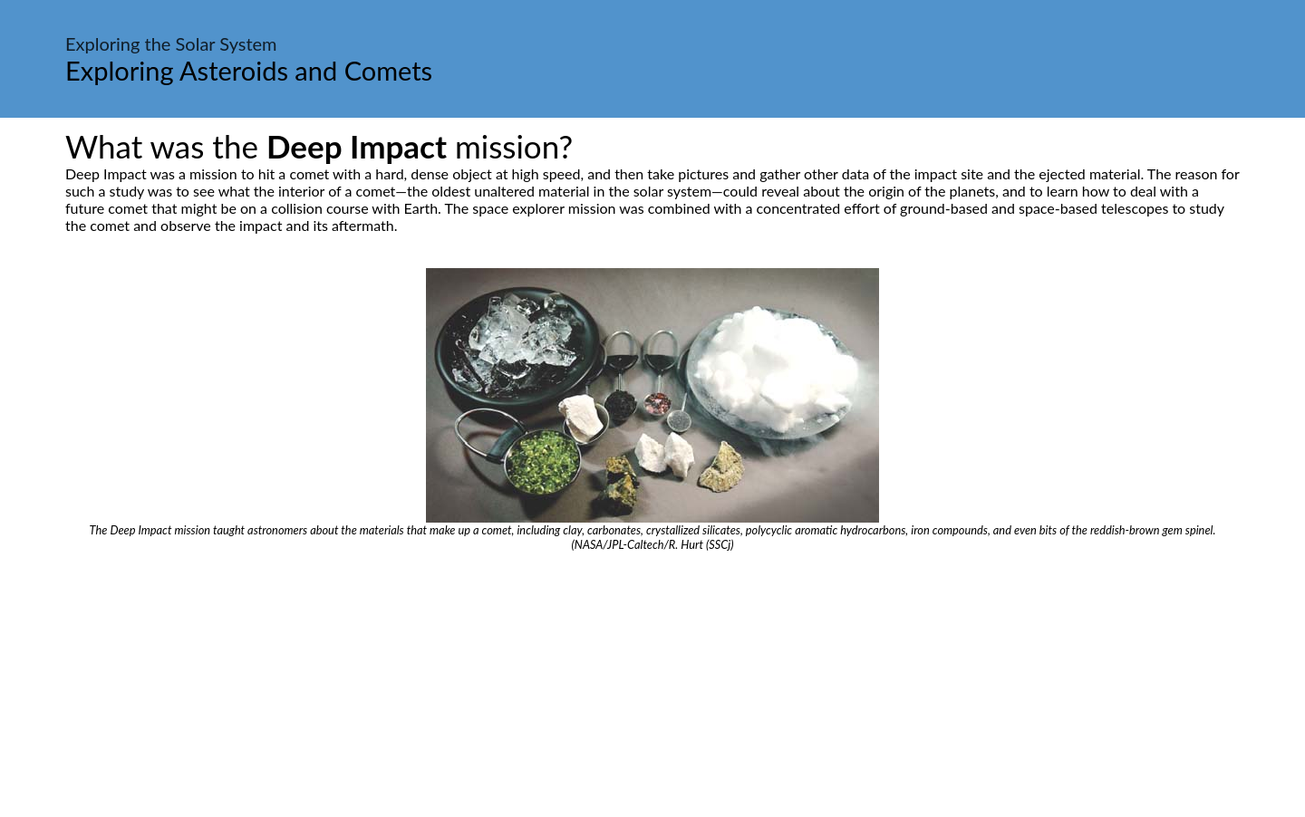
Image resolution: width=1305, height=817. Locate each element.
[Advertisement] (652, 687)
